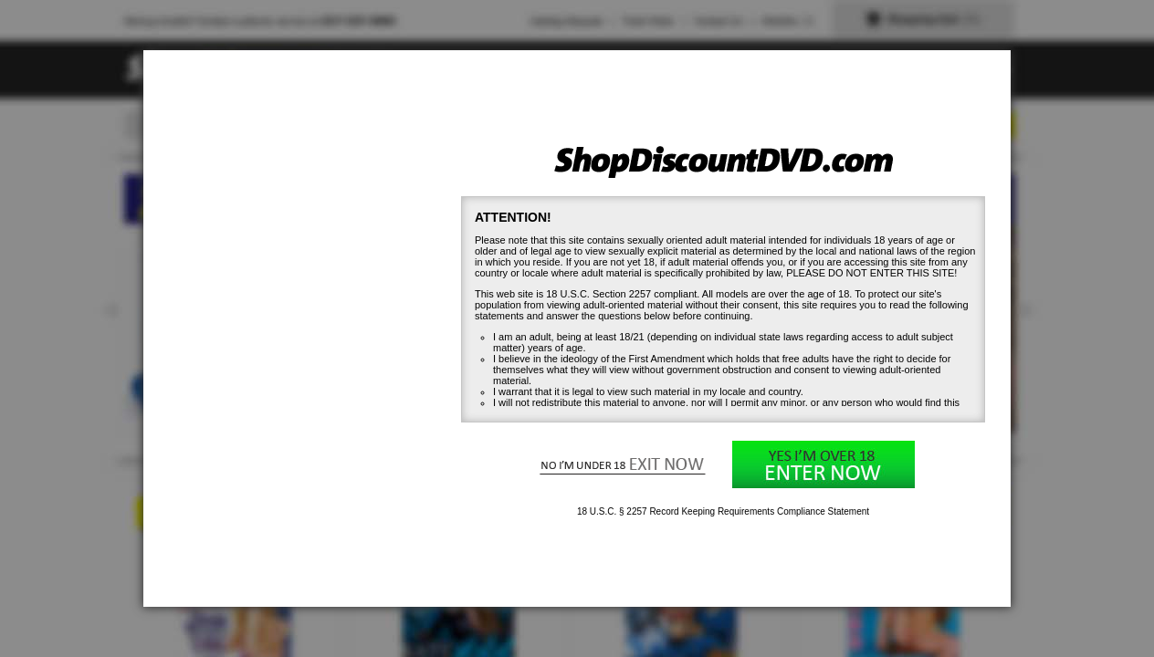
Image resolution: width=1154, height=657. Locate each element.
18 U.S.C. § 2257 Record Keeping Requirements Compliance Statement (723, 511)
